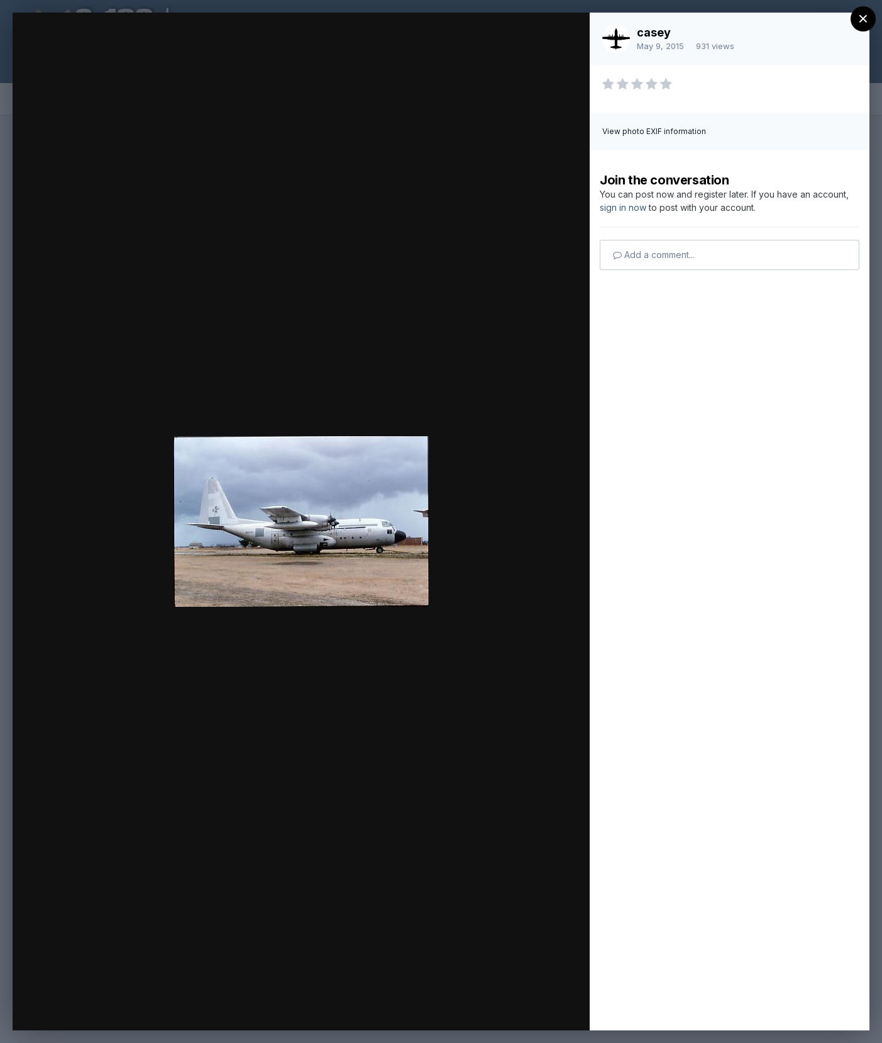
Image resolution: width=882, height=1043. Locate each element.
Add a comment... (654, 254)
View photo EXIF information (654, 131)
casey (654, 32)
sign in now (623, 207)
